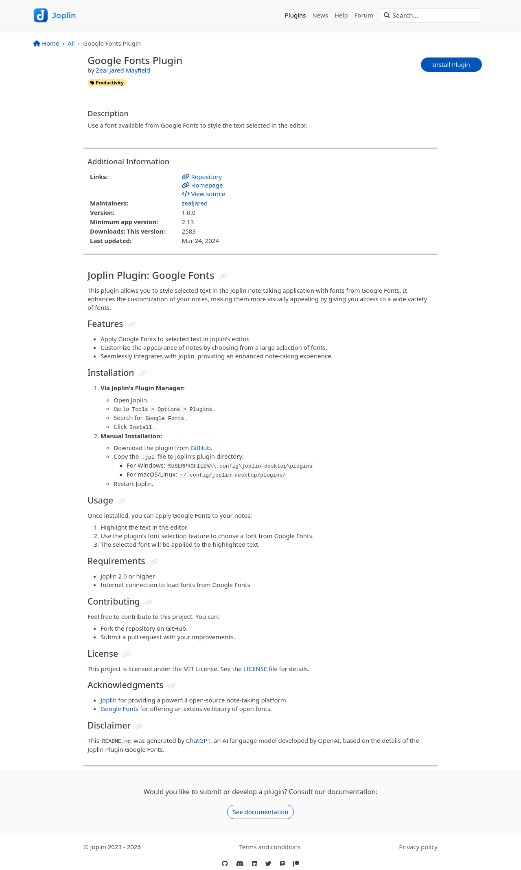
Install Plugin (451, 64)
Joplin (108, 700)
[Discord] (240, 864)
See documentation (260, 812)
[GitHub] (225, 864)
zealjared (195, 203)
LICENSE (255, 669)
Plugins (295, 15)
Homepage (202, 185)
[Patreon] (296, 864)
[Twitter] (268, 864)
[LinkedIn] (254, 864)
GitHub (200, 448)
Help (341, 15)
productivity (106, 82)
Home (46, 43)
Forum (364, 15)
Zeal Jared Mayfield (123, 70)
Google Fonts (119, 708)
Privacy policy (418, 847)
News (320, 15)
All (71, 43)
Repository (202, 176)
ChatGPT (198, 740)
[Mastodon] (282, 864)
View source (203, 194)
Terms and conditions (269, 847)
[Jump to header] (223, 276)
